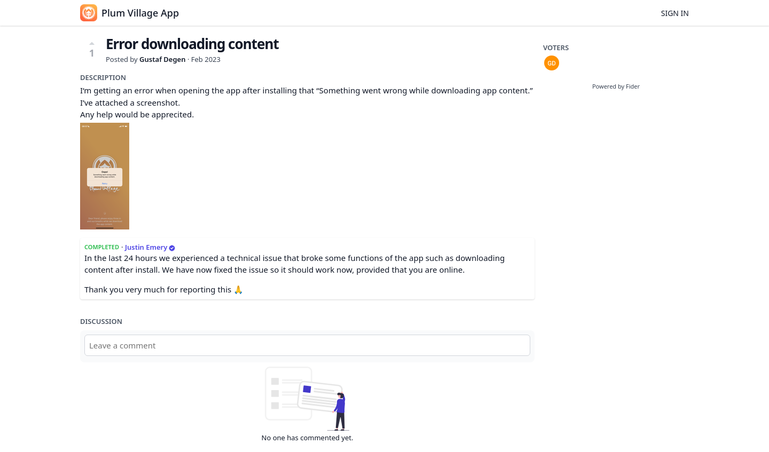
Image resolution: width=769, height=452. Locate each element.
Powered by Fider (616, 86)
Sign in (675, 13)
